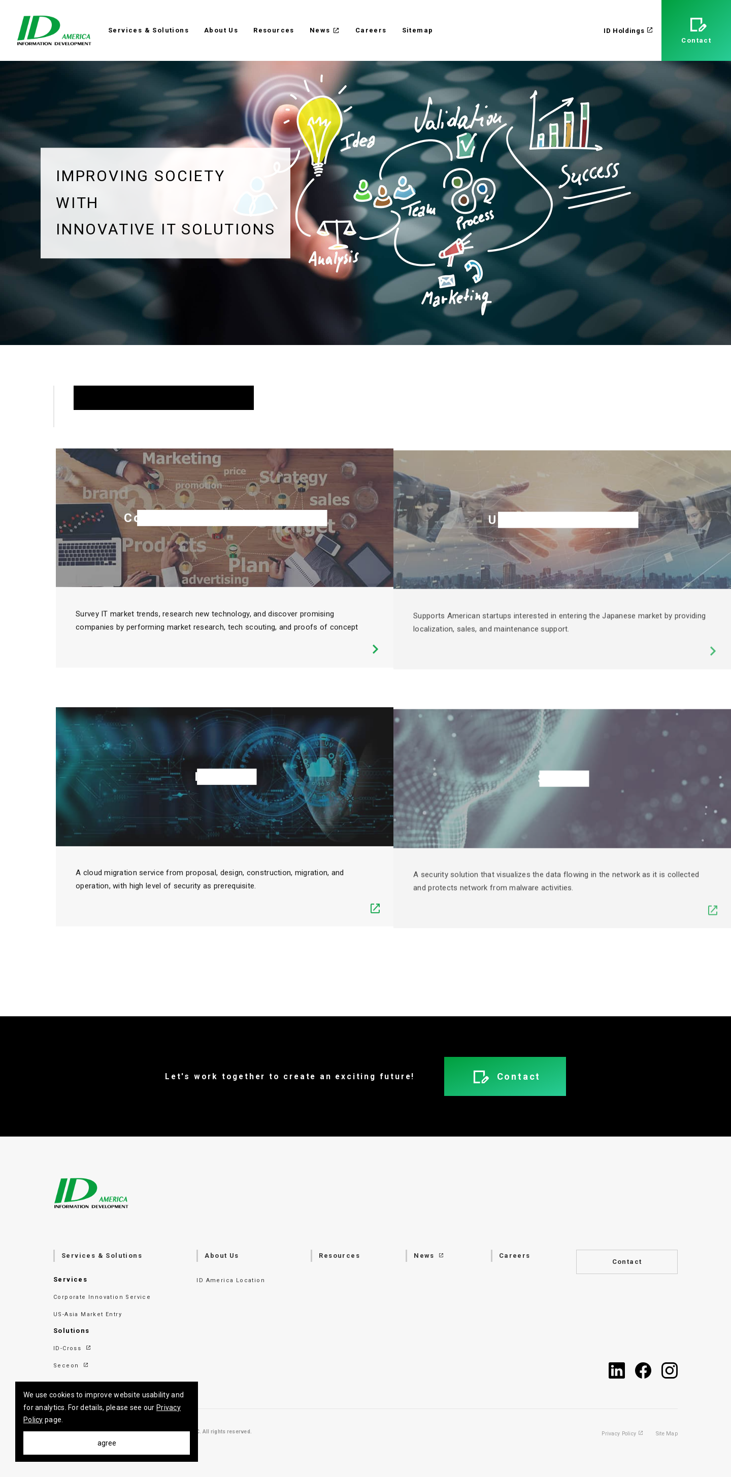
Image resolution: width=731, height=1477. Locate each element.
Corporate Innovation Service (102, 1297)
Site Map (667, 1434)
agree (106, 1443)
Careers (371, 30)
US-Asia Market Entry (87, 1314)
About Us (221, 30)
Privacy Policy (623, 1434)
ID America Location (230, 1280)
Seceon (71, 1365)
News (325, 30)
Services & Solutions (148, 30)
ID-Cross (72, 1348)
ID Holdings (628, 31)
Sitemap (418, 30)
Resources (273, 30)
